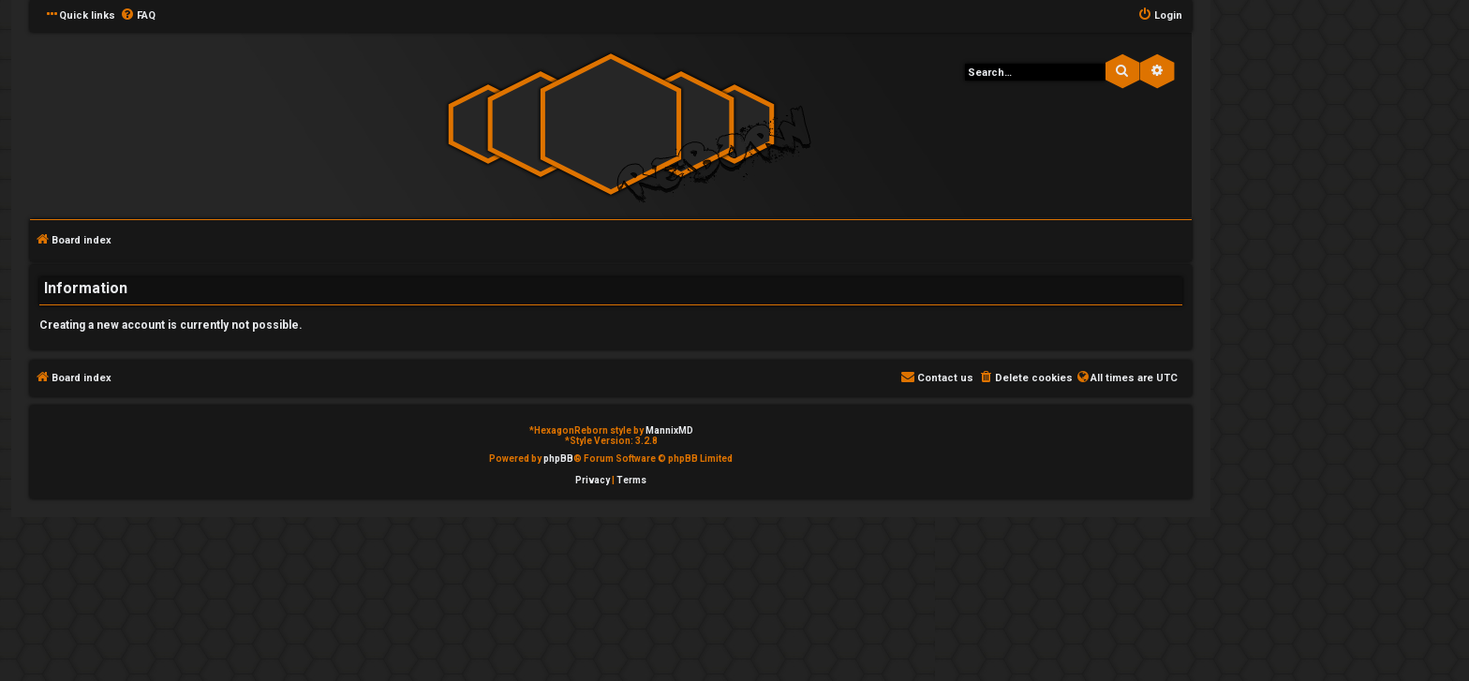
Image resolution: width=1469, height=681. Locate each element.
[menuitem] (138, 16)
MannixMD (669, 430)
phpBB (558, 458)
